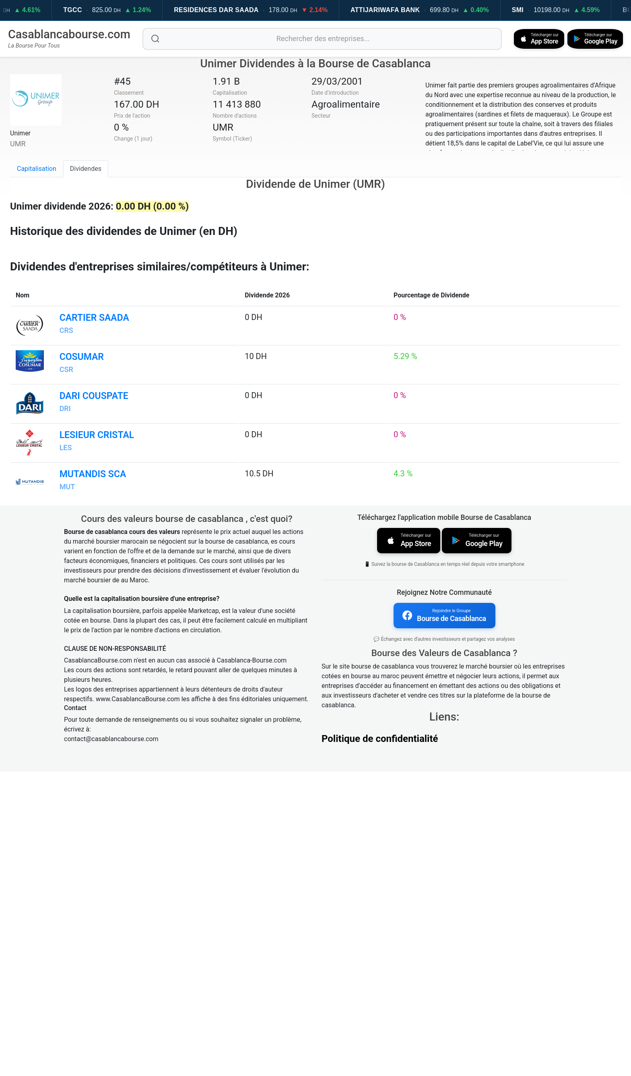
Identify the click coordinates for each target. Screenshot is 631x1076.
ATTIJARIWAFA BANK (397, 9)
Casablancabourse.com (69, 34)
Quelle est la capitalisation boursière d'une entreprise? (141, 904)
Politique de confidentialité (380, 1043)
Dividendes (85, 168)
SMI (530, 9)
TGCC (84, 9)
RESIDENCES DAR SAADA (228, 9)
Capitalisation (36, 168)
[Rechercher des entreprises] (320, 39)
